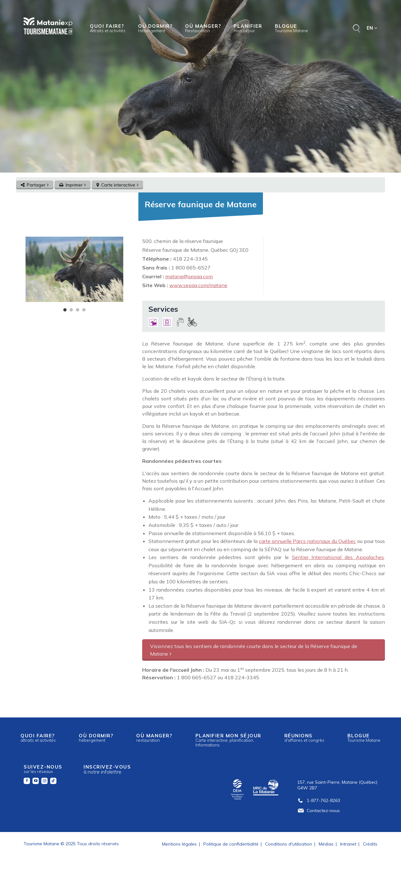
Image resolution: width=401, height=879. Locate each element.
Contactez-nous (318, 810)
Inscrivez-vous (107, 769)
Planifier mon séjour (228, 740)
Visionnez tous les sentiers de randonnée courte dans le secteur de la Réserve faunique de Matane (253, 650)
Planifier (248, 28)
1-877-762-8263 (318, 800)
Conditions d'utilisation (288, 844)
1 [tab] (65, 310)
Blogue (291, 28)
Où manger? (203, 28)
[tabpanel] (74, 269)
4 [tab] (84, 310)
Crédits (370, 844)
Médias (326, 844)
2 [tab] (71, 310)
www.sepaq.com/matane (198, 285)
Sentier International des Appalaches (338, 557)
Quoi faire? (107, 28)
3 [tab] (77, 310)
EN (372, 28)
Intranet (348, 844)
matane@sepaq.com (189, 276)
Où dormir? (155, 28)
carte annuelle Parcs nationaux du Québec (307, 541)
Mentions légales (179, 844)
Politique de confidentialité (231, 844)
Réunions (304, 738)
